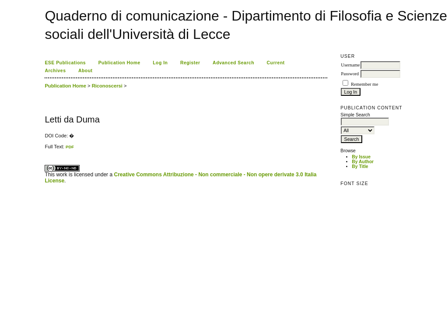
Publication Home (119, 62)
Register (190, 62)
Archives (55, 70)
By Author (363, 161)
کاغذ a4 (45, 149)
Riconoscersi (107, 85)
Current (276, 62)
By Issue (361, 156)
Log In (160, 62)
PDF (70, 146)
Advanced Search (233, 62)
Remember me (364, 84)
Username (350, 65)
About (85, 70)
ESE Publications (65, 62)
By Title (360, 166)
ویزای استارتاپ (47, 149)
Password (350, 73)
